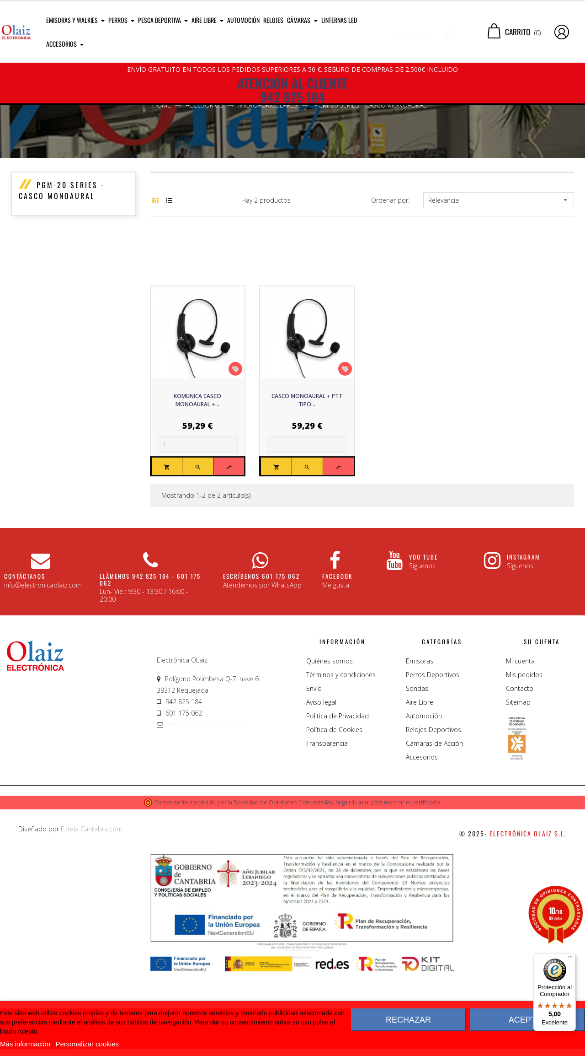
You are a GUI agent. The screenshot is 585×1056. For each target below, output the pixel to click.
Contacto (519, 770)
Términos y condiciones (341, 757)
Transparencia (327, 825)
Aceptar (528, 1019)
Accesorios (422, 839)
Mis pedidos (524, 757)
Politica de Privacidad (337, 798)
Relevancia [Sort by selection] (498, 282)
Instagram (523, 639)
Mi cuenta (520, 743)
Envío (314, 770)
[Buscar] (418, 32)
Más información (25, 1044)
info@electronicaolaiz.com (206, 807)
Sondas (417, 770)
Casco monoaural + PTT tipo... (306, 482)
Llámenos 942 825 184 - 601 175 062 (150, 661)
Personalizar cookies (87, 1044)
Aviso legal (321, 784)
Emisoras (419, 743)
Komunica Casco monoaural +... (197, 482)
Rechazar (408, 1019)
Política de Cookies (334, 812)
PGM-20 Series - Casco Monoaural (62, 273)
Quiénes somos (329, 743)
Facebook (337, 658)
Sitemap (518, 784)
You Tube (423, 639)
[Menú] (570, 959)
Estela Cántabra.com (91, 911)
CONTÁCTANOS (24, 658)
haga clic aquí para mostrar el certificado (387, 885)
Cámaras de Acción (434, 825)
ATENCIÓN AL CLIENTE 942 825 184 (292, 90)
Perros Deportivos (432, 757)
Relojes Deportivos (433, 812)
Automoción (424, 798)
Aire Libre (419, 784)
